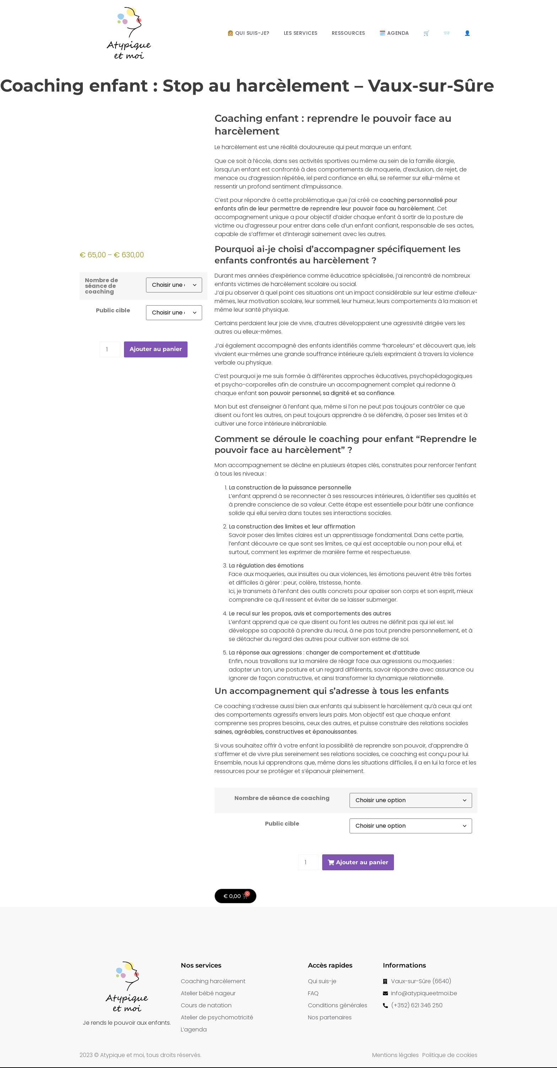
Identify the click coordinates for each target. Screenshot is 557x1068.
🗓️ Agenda (394, 33)
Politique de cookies (449, 1055)
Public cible (113, 310)
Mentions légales (395, 1055)
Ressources (348, 33)
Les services (301, 33)
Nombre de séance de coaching (101, 286)
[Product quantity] (109, 349)
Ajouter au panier (156, 349)
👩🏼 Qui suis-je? (248, 33)
